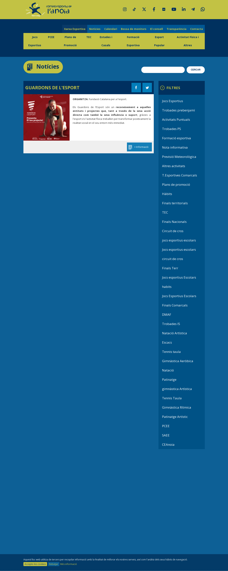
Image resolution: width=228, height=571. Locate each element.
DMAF (166, 314)
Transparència (176, 29)
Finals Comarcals (175, 305)
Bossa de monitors (133, 29)
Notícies (94, 29)
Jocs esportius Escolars (179, 277)
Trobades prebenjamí (178, 110)
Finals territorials (175, 203)
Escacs (167, 342)
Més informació (68, 564)
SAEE (166, 435)
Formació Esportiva (133, 41)
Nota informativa (175, 147)
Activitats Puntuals (176, 119)
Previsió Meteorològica (179, 156)
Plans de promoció (176, 184)
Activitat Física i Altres (188, 41)
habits (167, 286)
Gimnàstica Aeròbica (177, 361)
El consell (156, 29)
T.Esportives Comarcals (179, 175)
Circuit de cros (172, 231)
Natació (168, 370)
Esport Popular (159, 41)
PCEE (51, 37)
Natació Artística (174, 333)
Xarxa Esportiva (74, 29)
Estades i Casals (106, 41)
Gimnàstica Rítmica (176, 407)
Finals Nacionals (174, 221)
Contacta (196, 29)
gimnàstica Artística (177, 389)
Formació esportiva (176, 138)
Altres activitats (173, 166)
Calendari (110, 29)
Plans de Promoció (70, 41)
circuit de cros (172, 259)
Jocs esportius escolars (179, 249)
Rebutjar (53, 564)
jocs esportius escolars (179, 240)
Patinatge (169, 379)
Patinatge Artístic (175, 416)
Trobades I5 (171, 324)
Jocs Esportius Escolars (179, 296)
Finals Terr (170, 268)
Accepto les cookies (35, 564)
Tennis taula (171, 351)
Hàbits (167, 194)
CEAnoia (168, 444)
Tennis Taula (172, 398)
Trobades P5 (171, 129)
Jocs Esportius (34, 41)
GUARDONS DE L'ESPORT (52, 87)
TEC (88, 37)
